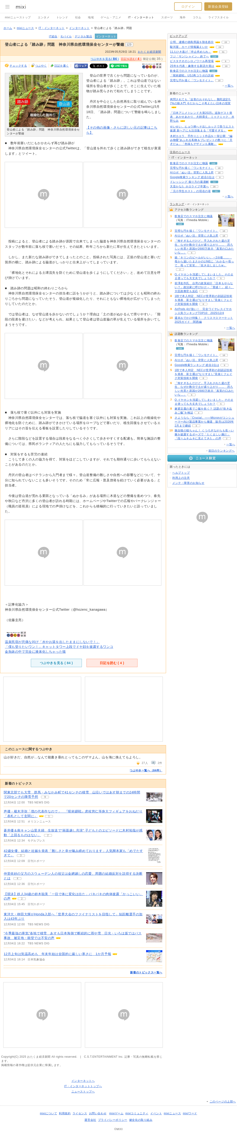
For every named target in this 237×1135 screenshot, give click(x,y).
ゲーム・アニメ (111, 17)
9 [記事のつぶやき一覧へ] (45, 797)
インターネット (79, 28)
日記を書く (61, 65)
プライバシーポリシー (112, 1120)
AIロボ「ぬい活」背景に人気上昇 (192, 172)
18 (219, 80)
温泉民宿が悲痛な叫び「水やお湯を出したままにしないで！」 (52, 642)
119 (214, 56)
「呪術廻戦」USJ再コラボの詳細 (192, 75)
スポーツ (167, 17)
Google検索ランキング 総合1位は (192, 177)
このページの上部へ (223, 1101)
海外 (183, 17)
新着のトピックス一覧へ (146, 972)
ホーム (7, 28)
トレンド (62, 17)
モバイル (66, 36)
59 (216, 191)
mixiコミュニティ (136, 1113)
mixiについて (48, 1113)
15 (225, 42)
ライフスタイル (218, 17)
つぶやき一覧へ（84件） (146, 770)
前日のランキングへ (221, 450)
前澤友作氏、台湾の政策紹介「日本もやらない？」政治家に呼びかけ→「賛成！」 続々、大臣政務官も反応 (204, 287)
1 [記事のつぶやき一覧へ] (49, 816)
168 (213, 163)
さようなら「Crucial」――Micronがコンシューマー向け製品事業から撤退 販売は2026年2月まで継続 (204, 421)
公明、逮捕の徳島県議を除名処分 (192, 42)
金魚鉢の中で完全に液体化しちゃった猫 (35, 651)
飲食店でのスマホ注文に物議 (189, 70)
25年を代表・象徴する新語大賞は (192, 66)
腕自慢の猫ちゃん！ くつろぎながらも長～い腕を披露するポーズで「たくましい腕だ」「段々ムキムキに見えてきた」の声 (204, 434)
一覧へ (229, 85)
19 (226, 66)
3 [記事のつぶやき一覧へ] (21, 855)
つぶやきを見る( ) (105, 59)
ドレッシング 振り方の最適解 (189, 181)
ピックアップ (178, 36)
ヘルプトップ (181, 472)
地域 (91, 17)
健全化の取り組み (141, 1120)
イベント (156, 1113)
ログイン (188, 6)
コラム (197, 17)
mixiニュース (25, 28)
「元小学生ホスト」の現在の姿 (190, 191)
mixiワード (190, 1113)
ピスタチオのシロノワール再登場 (192, 61)
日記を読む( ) (131, 59)
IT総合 (53, 36)
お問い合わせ (98, 1113)
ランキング (177, 204)
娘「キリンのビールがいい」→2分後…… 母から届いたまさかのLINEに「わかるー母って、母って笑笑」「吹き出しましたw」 (204, 261)
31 (223, 52)
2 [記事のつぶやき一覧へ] (48, 835)
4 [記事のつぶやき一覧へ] (17, 878)
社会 (78, 17)
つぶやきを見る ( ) (56, 663)
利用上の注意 (181, 477)
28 (214, 186)
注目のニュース (180, 152)
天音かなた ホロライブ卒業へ (189, 186)
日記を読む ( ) (112, 663)
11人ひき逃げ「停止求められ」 (190, 51)
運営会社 (90, 1120)
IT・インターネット (141, 17)
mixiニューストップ (18, 17)
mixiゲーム (116, 1113)
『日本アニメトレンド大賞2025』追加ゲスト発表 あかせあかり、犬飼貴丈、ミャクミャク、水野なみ (202, 116)
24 (219, 47)
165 (213, 71)
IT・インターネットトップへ (83, 1086)
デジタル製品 (83, 36)
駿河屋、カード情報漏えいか (189, 47)
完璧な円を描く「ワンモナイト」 (192, 80)
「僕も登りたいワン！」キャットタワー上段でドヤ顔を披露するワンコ (59, 647)
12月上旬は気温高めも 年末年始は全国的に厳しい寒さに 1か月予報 (57, 954)
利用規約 (64, 1113)
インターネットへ (83, 1081)
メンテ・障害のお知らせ (188, 483)
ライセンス (80, 1113)
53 (214, 182)
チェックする (18, 65)
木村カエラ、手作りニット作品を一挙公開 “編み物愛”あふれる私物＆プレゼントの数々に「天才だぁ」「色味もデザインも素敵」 (201, 140)
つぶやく (41, 65)
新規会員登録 (218, 6)
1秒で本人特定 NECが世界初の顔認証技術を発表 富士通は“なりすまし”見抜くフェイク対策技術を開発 (203, 300)
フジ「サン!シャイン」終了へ (189, 56)
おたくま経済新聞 (149, 51)
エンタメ (43, 17)
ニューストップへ (83, 1091)
